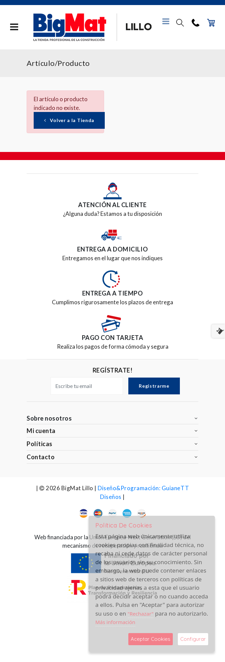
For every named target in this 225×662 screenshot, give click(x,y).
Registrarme (154, 386)
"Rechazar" (141, 613)
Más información (115, 622)
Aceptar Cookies (150, 639)
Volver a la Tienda (69, 120)
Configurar (193, 639)
